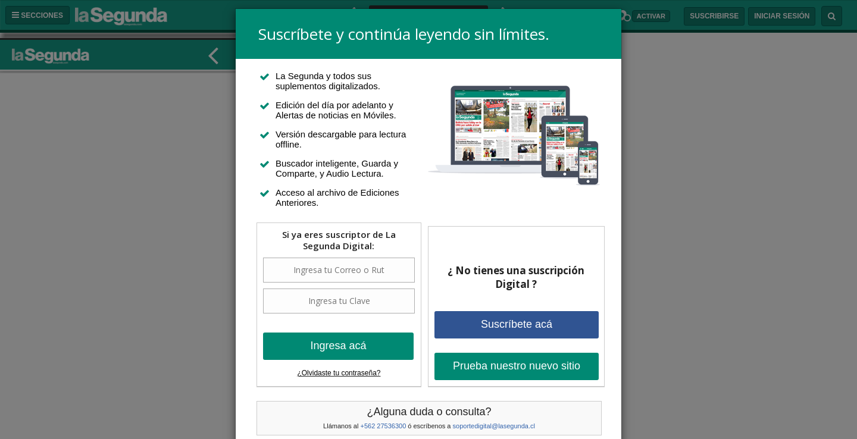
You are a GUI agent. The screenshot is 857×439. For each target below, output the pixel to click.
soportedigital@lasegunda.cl (494, 425)
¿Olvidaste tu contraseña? (338, 373)
